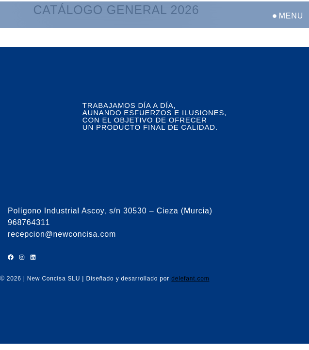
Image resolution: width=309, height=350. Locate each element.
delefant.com (190, 278)
